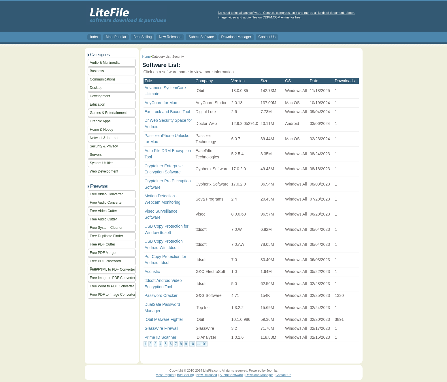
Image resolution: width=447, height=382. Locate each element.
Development (100, 96)
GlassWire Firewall (161, 328)
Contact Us (267, 37)
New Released (170, 37)
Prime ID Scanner (160, 337)
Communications (103, 79)
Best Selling (142, 37)
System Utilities (102, 163)
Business (97, 71)
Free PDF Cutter (102, 244)
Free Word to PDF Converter (112, 286)
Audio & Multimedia (105, 63)
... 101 (202, 344)
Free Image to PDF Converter (112, 278)
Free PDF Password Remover (105, 262)
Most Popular (116, 37)
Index (94, 37)
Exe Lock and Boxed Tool (167, 111)
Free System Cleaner (106, 228)
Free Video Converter (106, 194)
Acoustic (152, 271)
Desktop (96, 88)
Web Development (104, 171)
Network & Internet (104, 138)
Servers (96, 155)
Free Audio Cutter (103, 219)
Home (146, 56)
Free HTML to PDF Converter (112, 269)
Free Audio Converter (106, 203)
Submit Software (201, 37)
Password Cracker (161, 295)
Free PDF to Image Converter (112, 295)
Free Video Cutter (103, 211)
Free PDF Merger (103, 253)
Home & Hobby (101, 130)
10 (192, 344)
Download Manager (236, 37)
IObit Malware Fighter (164, 319)
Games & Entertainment (108, 113)
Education (97, 104)
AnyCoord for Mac (161, 102)
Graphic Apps (100, 121)
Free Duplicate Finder (106, 236)
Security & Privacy (104, 146)
